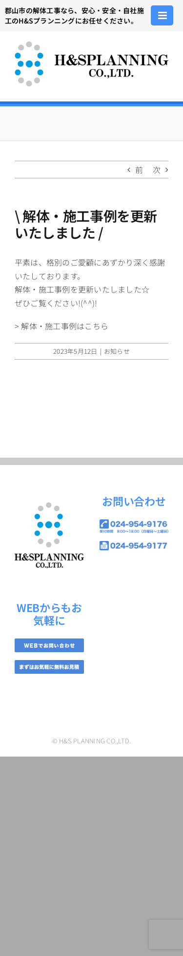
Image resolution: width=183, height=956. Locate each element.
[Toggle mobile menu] (163, 15)
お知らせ (117, 351)
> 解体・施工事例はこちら (61, 326)
